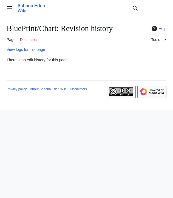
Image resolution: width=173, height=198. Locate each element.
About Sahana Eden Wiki (48, 89)
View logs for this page (26, 49)
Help (158, 28)
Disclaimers (78, 89)
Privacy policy (17, 89)
